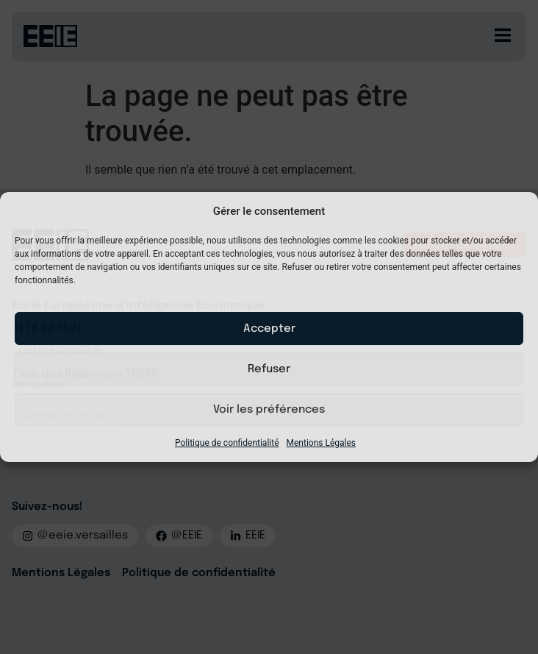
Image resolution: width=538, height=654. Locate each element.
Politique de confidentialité (227, 443)
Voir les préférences (269, 410)
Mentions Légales (321, 443)
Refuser (269, 369)
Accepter (269, 329)
